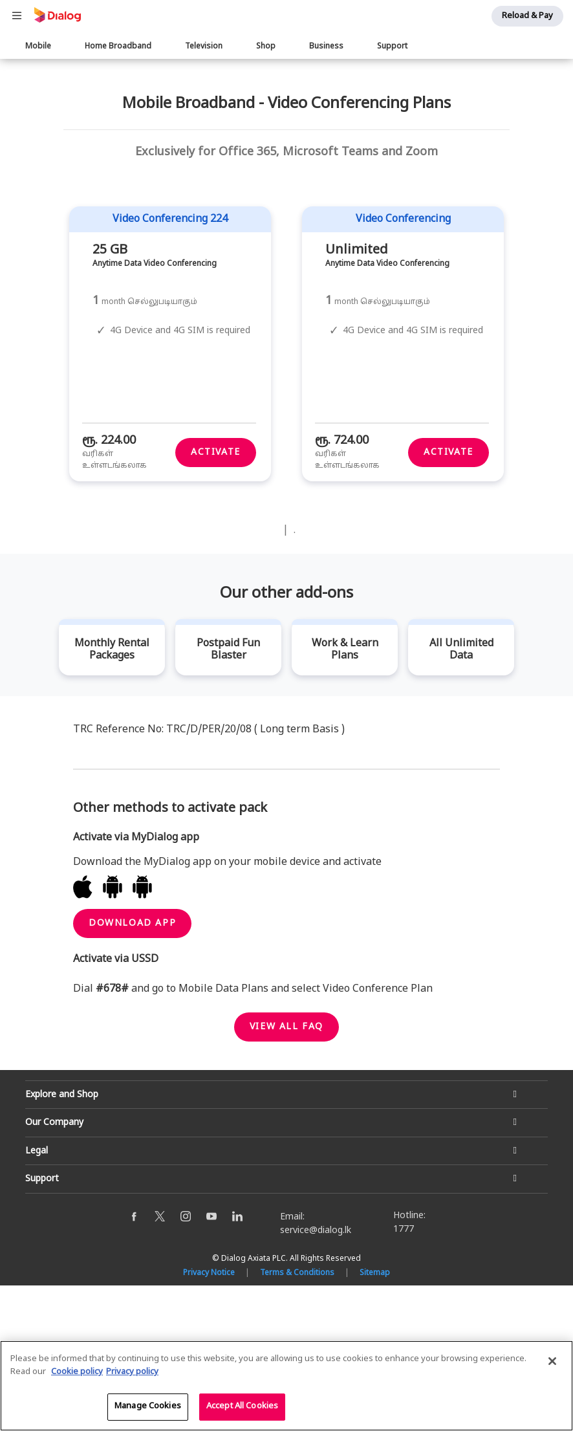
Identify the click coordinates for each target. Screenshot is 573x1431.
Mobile (38, 46)
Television (203, 46)
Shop (266, 46)
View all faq (286, 1172)
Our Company (54, 1268)
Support (392, 46)
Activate (216, 598)
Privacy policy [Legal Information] (132, 1372)
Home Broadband (118, 46)
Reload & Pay (527, 16)
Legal (36, 1296)
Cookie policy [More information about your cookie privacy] (77, 1372)
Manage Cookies (147, 1407)
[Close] (552, 1362)
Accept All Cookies (242, 1407)
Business (326, 46)
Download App (132, 1069)
